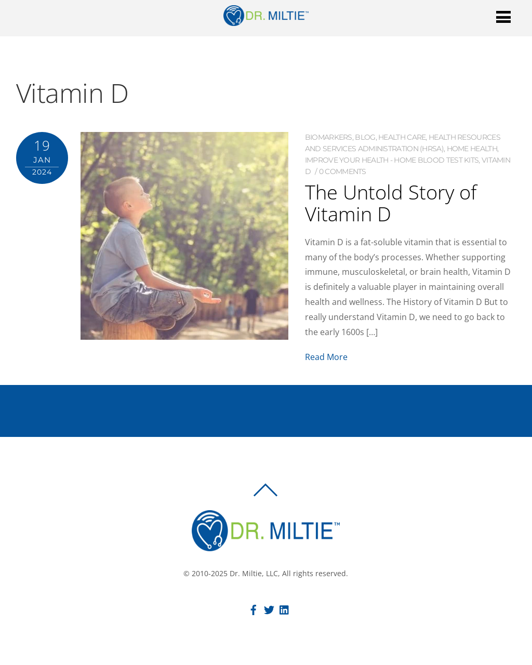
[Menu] (503, 16)
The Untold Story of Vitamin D (390, 202)
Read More (326, 357)
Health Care (401, 137)
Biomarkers (328, 137)
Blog (365, 137)
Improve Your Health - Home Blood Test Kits (392, 160)
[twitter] (269, 608)
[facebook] (253, 608)
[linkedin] (284, 608)
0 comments (342, 171)
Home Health (472, 148)
